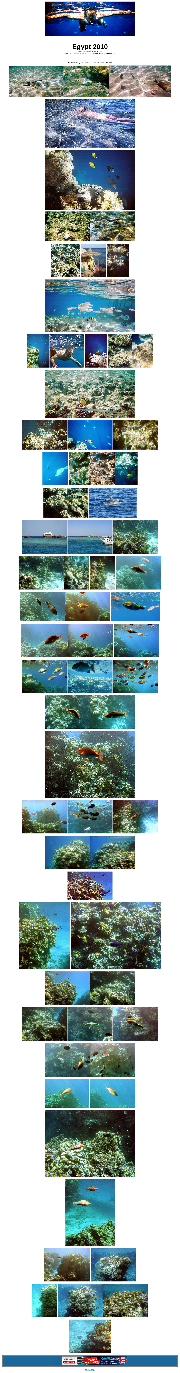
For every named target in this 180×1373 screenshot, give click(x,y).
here (110, 62)
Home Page (90, 1370)
